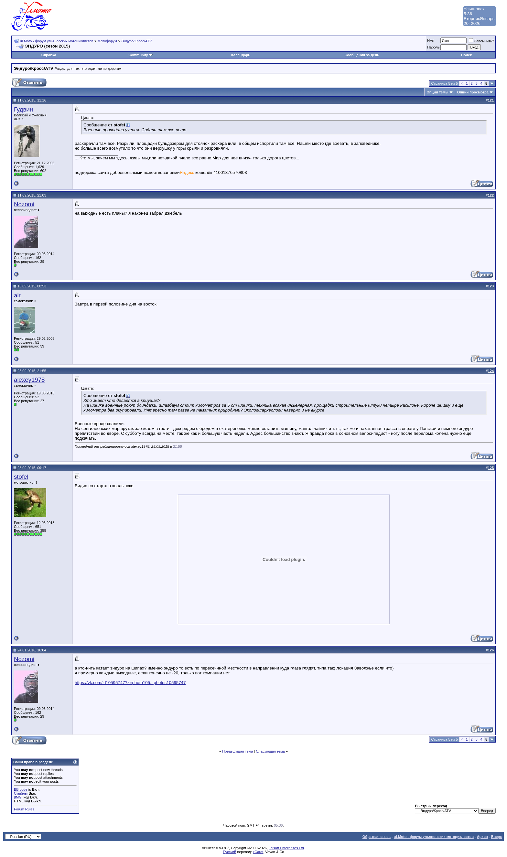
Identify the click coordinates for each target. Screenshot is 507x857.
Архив (482, 837)
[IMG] (18, 797)
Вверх (496, 837)
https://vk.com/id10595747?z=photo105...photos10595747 (130, 682)
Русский (229, 852)
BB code (20, 789)
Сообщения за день (361, 55)
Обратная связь (376, 837)
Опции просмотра (473, 92)
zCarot (258, 852)
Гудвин (23, 109)
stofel (21, 476)
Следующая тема (270, 751)
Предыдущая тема (237, 751)
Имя (430, 40)
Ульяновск (474, 8)
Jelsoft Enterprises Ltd (286, 848)
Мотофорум (107, 41)
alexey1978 (29, 379)
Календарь (240, 55)
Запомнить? (481, 41)
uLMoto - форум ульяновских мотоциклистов (56, 41)
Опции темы (437, 92)
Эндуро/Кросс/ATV (136, 41)
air (17, 295)
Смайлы (20, 793)
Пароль (433, 47)
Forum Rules (24, 809)
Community (140, 55)
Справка (48, 55)
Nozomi (24, 204)
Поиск (466, 55)
